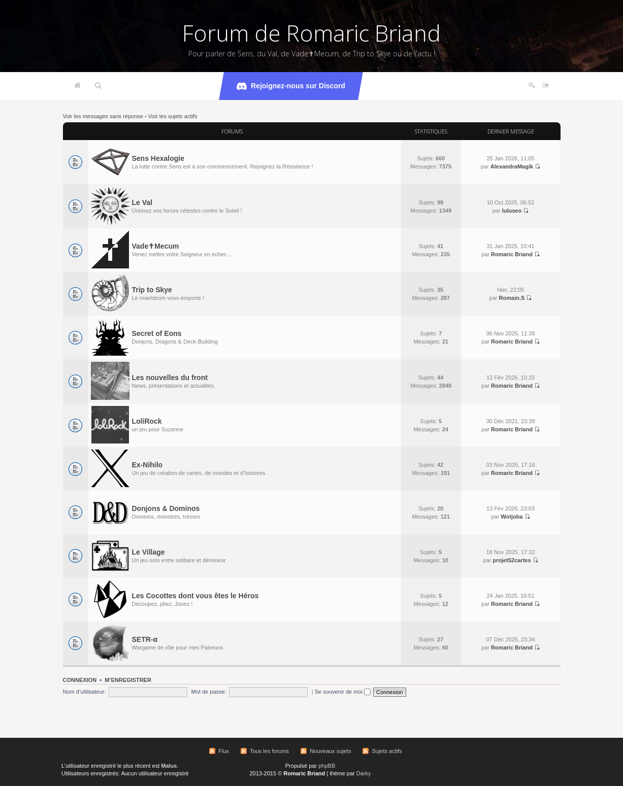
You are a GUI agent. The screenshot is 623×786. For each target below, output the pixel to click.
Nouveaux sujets (330, 751)
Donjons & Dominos (166, 508)
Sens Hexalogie (158, 158)
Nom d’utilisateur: (84, 692)
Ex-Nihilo (147, 465)
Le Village (148, 552)
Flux (223, 751)
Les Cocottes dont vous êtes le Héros (195, 596)
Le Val (142, 202)
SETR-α (145, 639)
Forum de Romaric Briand (311, 33)
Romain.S (512, 298)
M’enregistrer (128, 680)
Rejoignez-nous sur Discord (291, 86)
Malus (169, 766)
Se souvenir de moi (343, 692)
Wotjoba (511, 517)
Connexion (80, 680)
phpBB (326, 766)
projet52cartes (512, 560)
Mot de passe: (208, 692)
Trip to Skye (152, 290)
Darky (363, 773)
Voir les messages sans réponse (103, 116)
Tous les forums (269, 751)
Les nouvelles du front (170, 377)
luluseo (512, 211)
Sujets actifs (387, 751)
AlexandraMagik (511, 166)
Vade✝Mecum (155, 246)
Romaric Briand (512, 254)
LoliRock (147, 421)
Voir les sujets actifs (173, 116)
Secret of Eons (157, 333)
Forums (232, 131)
